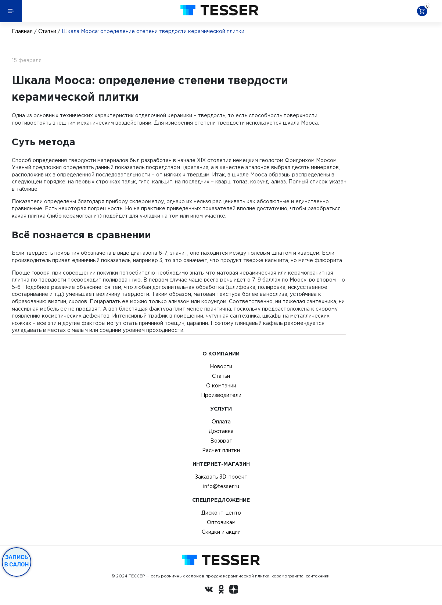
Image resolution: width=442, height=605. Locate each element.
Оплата (221, 422)
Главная (22, 31)
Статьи (47, 31)
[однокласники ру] (221, 590)
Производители (221, 395)
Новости (221, 366)
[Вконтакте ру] (208, 590)
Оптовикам (221, 522)
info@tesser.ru (221, 486)
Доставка (221, 431)
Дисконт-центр (221, 513)
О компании (221, 386)
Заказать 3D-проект (221, 477)
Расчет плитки (221, 450)
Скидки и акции (221, 532)
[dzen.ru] (233, 590)
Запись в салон (16, 561)
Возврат (221, 441)
